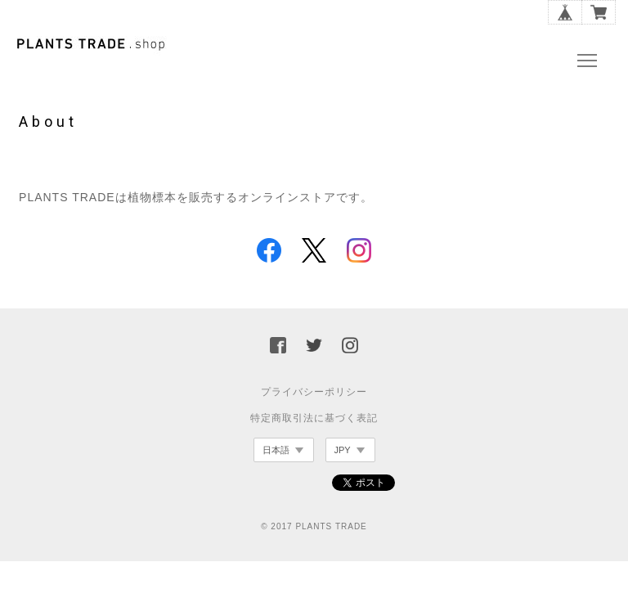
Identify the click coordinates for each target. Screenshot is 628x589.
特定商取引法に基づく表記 (314, 418)
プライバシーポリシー (314, 392)
